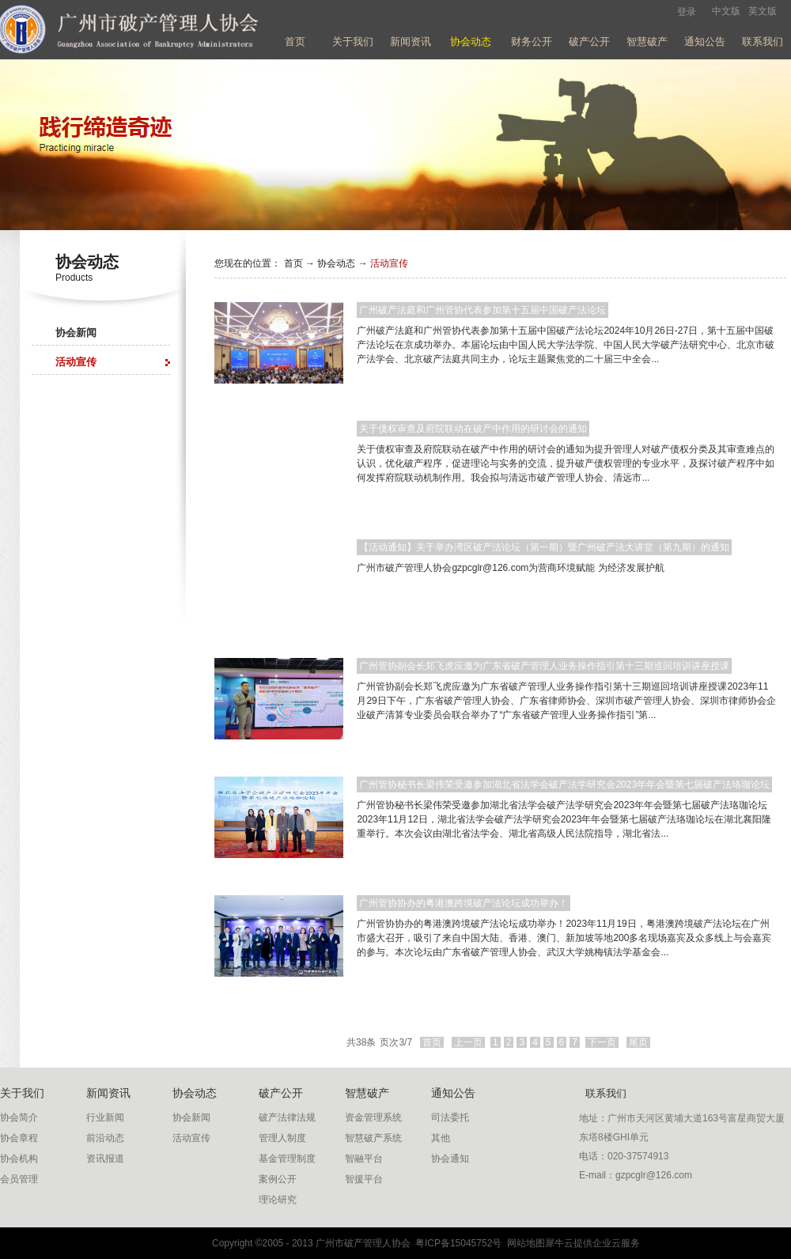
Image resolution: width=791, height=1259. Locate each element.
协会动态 (336, 263)
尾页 (638, 1042)
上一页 (468, 1042)
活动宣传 (389, 263)
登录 (686, 11)
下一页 (602, 1042)
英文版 (762, 11)
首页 (295, 41)
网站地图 (523, 1243)
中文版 (726, 11)
